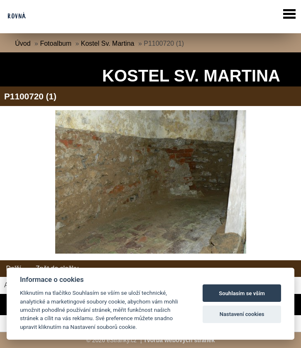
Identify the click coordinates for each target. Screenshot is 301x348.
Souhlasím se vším (242, 293)
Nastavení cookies (242, 314)
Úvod (22, 43)
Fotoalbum (55, 43)
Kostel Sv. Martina (108, 43)
